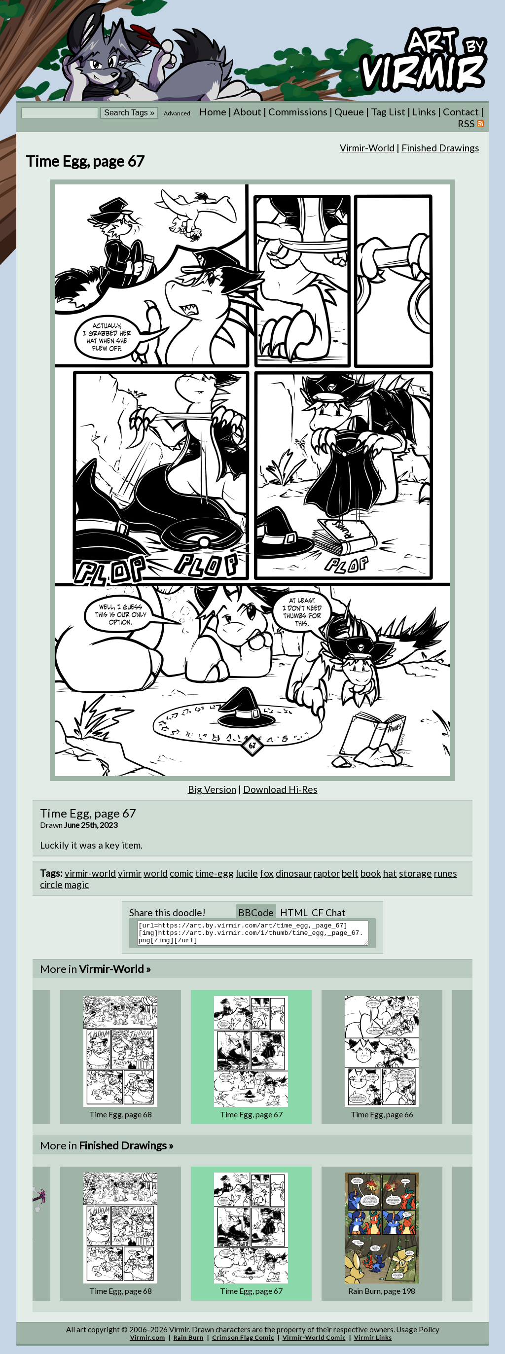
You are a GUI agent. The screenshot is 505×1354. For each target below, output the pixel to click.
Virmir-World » (115, 973)
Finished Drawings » (126, 1149)
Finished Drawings (440, 147)
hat (390, 873)
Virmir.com (147, 1342)
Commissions (297, 111)
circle (51, 884)
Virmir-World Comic (314, 1342)
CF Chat (329, 912)
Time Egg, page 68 (120, 1118)
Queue (349, 111)
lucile (247, 873)
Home (212, 111)
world (156, 873)
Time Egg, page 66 (382, 1118)
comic (181, 873)
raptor (327, 873)
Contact (461, 111)
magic (77, 884)
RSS (471, 123)
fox (267, 873)
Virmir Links (373, 1342)
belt (350, 873)
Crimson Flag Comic (243, 1342)
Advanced (177, 113)
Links (424, 111)
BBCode (256, 912)
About (247, 111)
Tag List (388, 111)
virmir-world (90, 873)
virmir (130, 873)
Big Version (212, 789)
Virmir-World (367, 147)
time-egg (214, 873)
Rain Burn (189, 1342)
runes (445, 873)
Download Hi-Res (280, 789)
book (371, 873)
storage (415, 873)
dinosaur (294, 873)
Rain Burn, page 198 (381, 1295)
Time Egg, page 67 (251, 1118)
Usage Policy (418, 1333)
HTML (294, 912)
